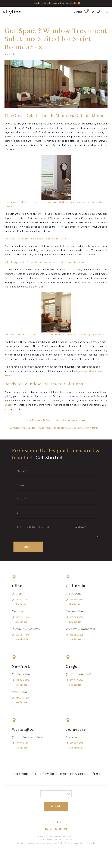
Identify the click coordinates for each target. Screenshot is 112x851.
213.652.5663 (76, 599)
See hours (21, 604)
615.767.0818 (76, 743)
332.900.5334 (22, 680)
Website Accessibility (65, 836)
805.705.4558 (76, 617)
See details (21, 639)
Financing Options (45, 836)
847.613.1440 (22, 617)
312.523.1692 (22, 599)
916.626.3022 (76, 635)
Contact (78, 12)
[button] (86, 12)
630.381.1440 (22, 635)
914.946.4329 (22, 698)
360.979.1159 (22, 743)
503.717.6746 (76, 680)
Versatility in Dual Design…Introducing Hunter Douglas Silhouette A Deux (54, 427)
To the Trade (56, 822)
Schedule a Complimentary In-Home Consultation (57, 3)
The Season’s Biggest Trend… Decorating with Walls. (58, 420)
